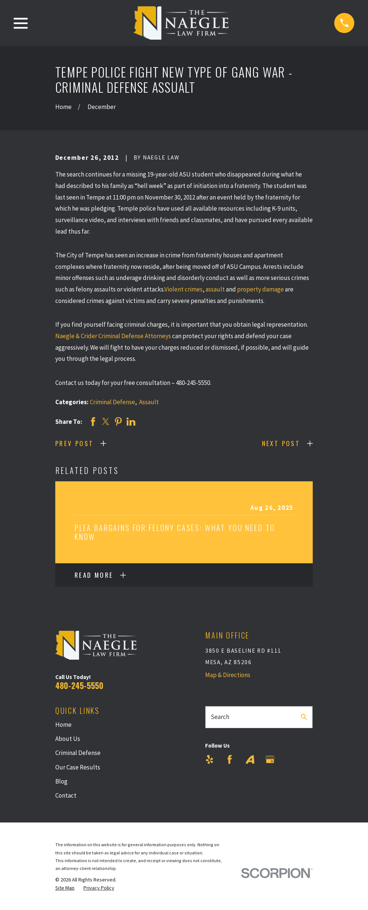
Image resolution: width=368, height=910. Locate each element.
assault (215, 289)
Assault (149, 402)
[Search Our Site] (304, 717)
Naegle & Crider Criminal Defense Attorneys (113, 336)
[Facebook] (229, 759)
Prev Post (74, 443)
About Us (67, 739)
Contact (65, 795)
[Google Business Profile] (270, 759)
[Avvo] (250, 759)
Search (220, 717)
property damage (260, 289)
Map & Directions (227, 675)
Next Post (281, 443)
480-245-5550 (79, 685)
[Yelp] (209, 759)
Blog (61, 781)
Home (63, 725)
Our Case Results (77, 767)
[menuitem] (65, 888)
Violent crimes (183, 289)
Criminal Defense (112, 402)
